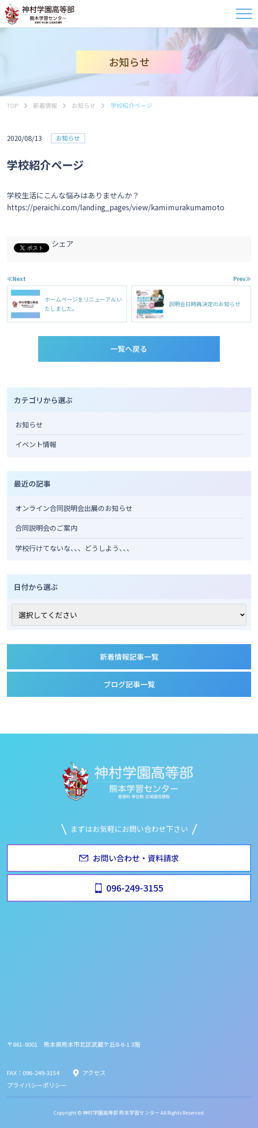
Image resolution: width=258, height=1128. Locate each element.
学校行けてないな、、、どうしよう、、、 (74, 548)
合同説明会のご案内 (46, 528)
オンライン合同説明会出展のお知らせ (73, 508)
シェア (63, 243)
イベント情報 (36, 444)
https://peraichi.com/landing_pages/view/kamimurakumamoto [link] (115, 207)
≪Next (16, 278)
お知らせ (68, 138)
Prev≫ (242, 278)
